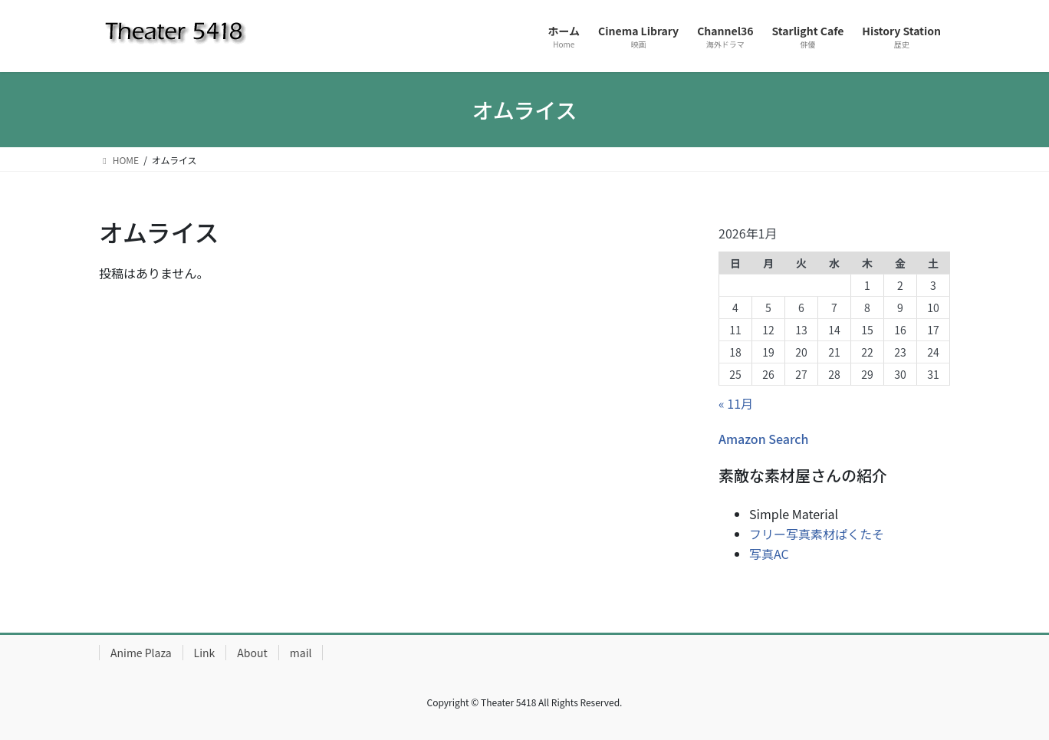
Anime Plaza (141, 652)
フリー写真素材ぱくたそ (816, 534)
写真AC (769, 553)
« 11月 (736, 403)
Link (204, 652)
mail (301, 652)
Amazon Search (763, 438)
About (252, 652)
